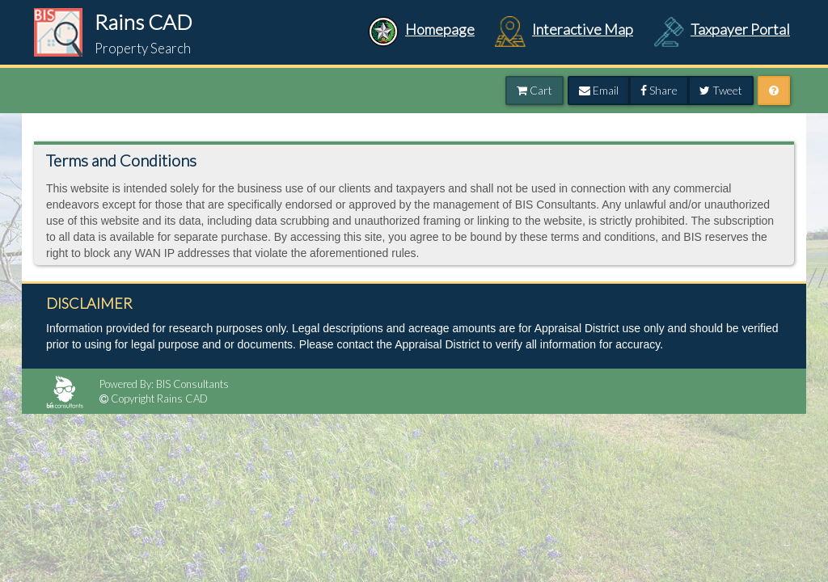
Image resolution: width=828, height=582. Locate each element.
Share (659, 90)
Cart (534, 90)
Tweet (720, 90)
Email (599, 90)
